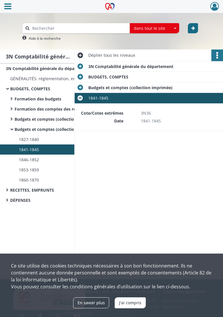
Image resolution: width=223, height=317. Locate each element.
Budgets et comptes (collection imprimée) (57, 129)
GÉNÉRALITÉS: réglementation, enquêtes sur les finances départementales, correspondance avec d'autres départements (68, 78)
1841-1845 (29, 149)
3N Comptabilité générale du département (48, 68)
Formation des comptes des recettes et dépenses (64, 109)
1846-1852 (29, 159)
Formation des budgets (38, 99)
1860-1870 (29, 180)
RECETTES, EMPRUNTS (32, 190)
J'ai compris (130, 302)
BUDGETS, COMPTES (30, 88)
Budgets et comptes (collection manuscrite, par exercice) (71, 119)
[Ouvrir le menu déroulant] (7, 6)
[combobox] (154, 28)
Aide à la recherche (45, 38)
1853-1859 (29, 170)
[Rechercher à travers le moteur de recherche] (79, 28)
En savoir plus (91, 302)
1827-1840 (29, 139)
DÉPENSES (20, 200)
